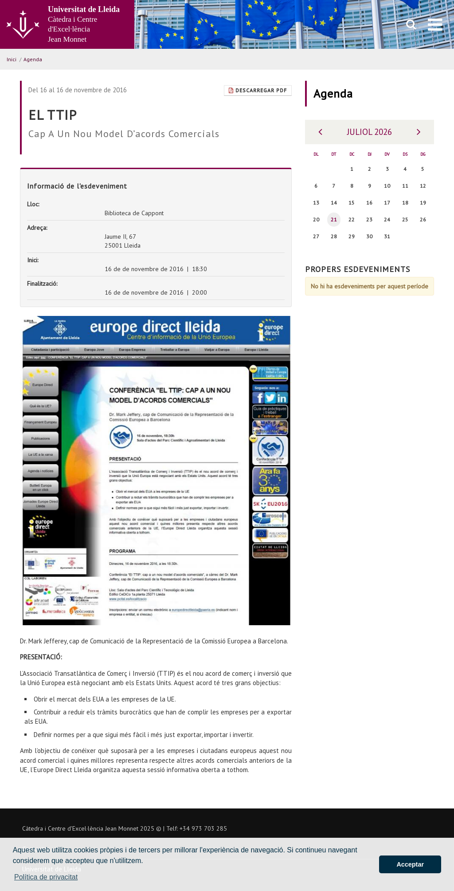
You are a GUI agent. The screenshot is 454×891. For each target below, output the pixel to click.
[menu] (435, 24)
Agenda (32, 59)
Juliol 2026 (369, 131)
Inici (11, 59)
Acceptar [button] (410, 864)
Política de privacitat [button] (46, 877)
